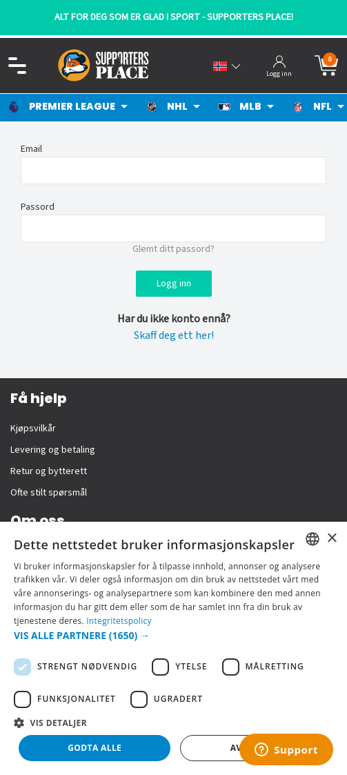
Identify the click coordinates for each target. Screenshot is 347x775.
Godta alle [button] (94, 748)
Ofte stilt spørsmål (48, 493)
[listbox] (312, 539)
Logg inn (174, 284)
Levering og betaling (52, 450)
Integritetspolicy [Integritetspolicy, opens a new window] (119, 621)
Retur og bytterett (48, 471)
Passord (37, 207)
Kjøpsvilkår (33, 428)
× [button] (331, 538)
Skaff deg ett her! (174, 335)
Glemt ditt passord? (173, 249)
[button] (173, 635)
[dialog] (173, 648)
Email (31, 149)
